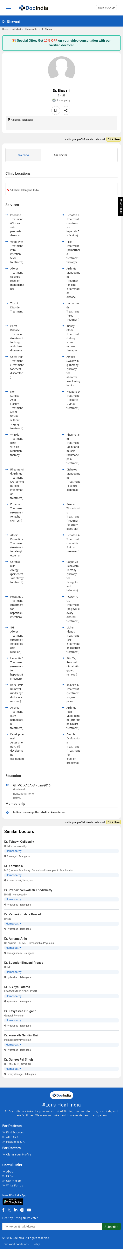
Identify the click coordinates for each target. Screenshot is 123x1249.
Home (5, 28)
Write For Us (14, 1185)
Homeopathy (31, 28)
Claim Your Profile (18, 1154)
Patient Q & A (15, 1141)
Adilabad (16, 28)
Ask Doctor (60, 155)
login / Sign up (106, 7)
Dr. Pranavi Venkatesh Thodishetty (28, 890)
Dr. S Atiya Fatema (17, 987)
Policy (36, 1244)
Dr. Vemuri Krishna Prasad (22, 914)
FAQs (9, 1176)
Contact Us (14, 1181)
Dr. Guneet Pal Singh (18, 1059)
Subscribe (111, 1227)
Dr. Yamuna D (13, 866)
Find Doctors (15, 1132)
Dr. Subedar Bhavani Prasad (23, 963)
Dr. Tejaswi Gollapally (19, 842)
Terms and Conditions (15, 1244)
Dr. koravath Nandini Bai (21, 1035)
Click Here (114, 139)
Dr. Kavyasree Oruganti (20, 1011)
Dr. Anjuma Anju (15, 938)
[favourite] (55, 110)
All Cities (12, 1137)
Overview (23, 155)
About (10, 1171)
